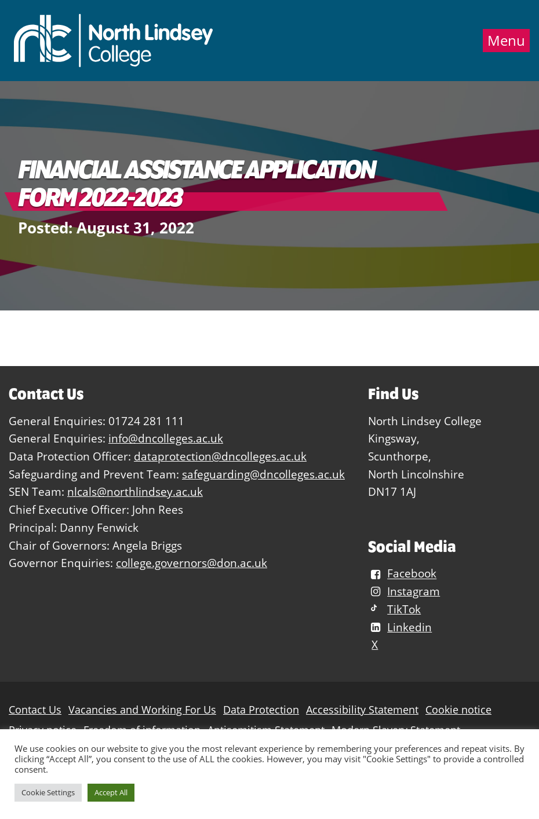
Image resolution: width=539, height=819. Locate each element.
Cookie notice (458, 709)
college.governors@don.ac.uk (191, 562)
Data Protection (261, 709)
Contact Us (35, 709)
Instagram (404, 591)
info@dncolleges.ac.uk (165, 438)
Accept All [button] (111, 792)
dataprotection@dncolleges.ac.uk (220, 456)
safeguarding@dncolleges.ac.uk (263, 474)
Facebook (402, 573)
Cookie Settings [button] (48, 792)
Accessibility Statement (362, 709)
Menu (506, 40)
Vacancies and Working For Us (142, 709)
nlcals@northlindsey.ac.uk (135, 491)
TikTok (394, 609)
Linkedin (400, 627)
